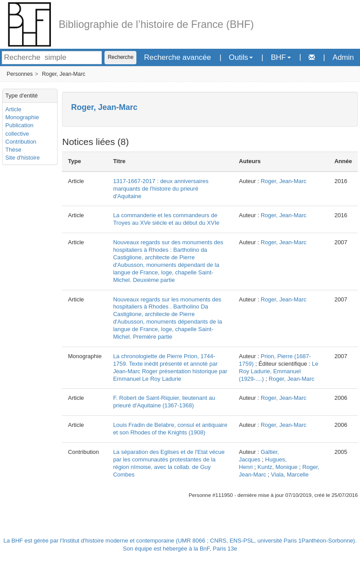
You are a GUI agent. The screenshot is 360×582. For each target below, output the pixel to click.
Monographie (22, 117)
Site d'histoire (22, 157)
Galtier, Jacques (259, 456)
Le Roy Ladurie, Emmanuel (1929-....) (278, 371)
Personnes (20, 74)
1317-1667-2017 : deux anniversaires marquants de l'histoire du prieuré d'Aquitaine (160, 188)
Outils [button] (241, 57)
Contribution (20, 141)
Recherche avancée (177, 57)
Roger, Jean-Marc (63, 74)
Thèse (13, 149)
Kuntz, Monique (278, 467)
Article (13, 109)
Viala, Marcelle (290, 474)
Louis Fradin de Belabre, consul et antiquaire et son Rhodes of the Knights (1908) (170, 429)
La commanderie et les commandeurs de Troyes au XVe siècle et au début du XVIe (166, 219)
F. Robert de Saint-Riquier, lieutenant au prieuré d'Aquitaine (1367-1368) (164, 402)
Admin (343, 57)
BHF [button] (281, 57)
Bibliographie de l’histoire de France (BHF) (156, 24)
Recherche (120, 57)
